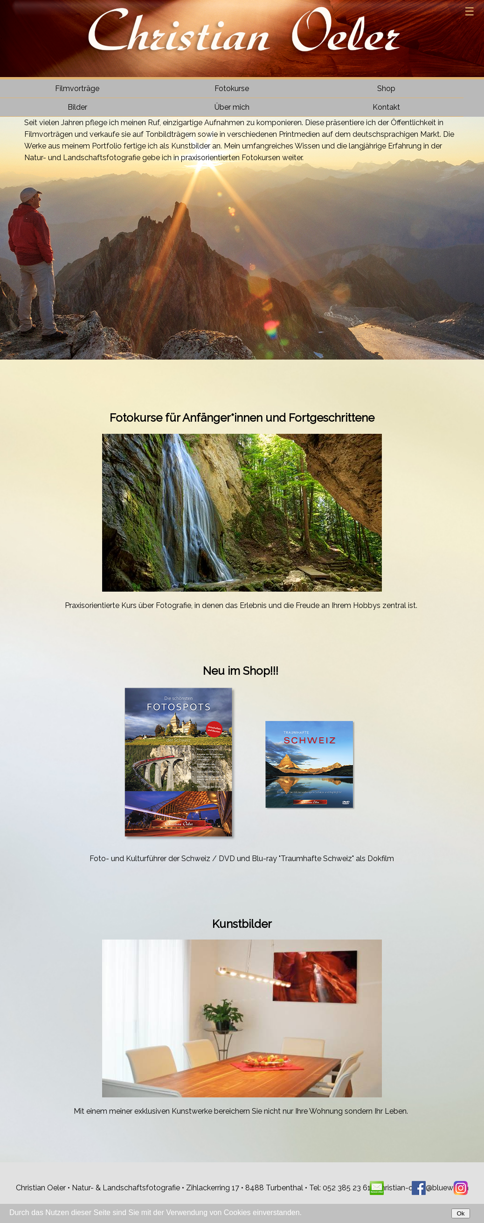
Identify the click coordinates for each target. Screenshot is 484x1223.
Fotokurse (231, 88)
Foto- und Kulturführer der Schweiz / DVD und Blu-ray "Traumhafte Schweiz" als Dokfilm (242, 858)
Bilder (77, 107)
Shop (386, 88)
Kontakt (386, 107)
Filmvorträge (77, 88)
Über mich (231, 107)
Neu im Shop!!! (242, 671)
